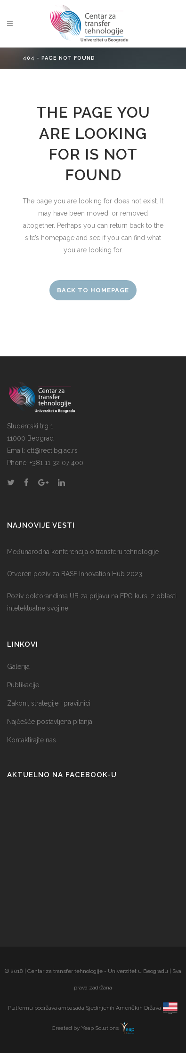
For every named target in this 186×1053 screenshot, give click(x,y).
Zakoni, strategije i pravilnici (48, 703)
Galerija (18, 666)
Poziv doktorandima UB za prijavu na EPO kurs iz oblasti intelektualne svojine (92, 602)
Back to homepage (93, 290)
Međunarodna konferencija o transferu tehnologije (83, 551)
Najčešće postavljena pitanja (49, 721)
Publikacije (23, 685)
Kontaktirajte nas (31, 740)
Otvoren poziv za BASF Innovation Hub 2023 (74, 574)
